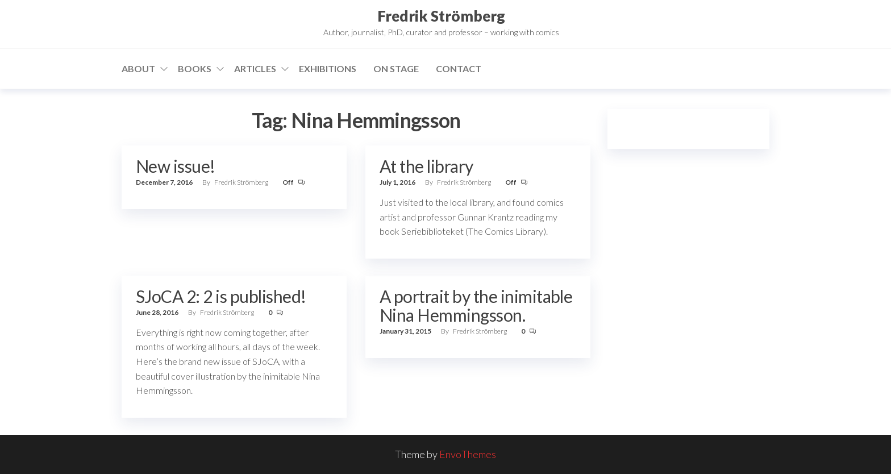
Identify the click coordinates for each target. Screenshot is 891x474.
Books (194, 68)
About (138, 68)
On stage (396, 68)
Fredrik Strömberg (441, 16)
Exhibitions (327, 68)
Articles (255, 68)
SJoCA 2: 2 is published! (221, 296)
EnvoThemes (467, 454)
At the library (426, 166)
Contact (458, 68)
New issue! (175, 166)
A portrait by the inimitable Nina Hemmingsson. (476, 305)
